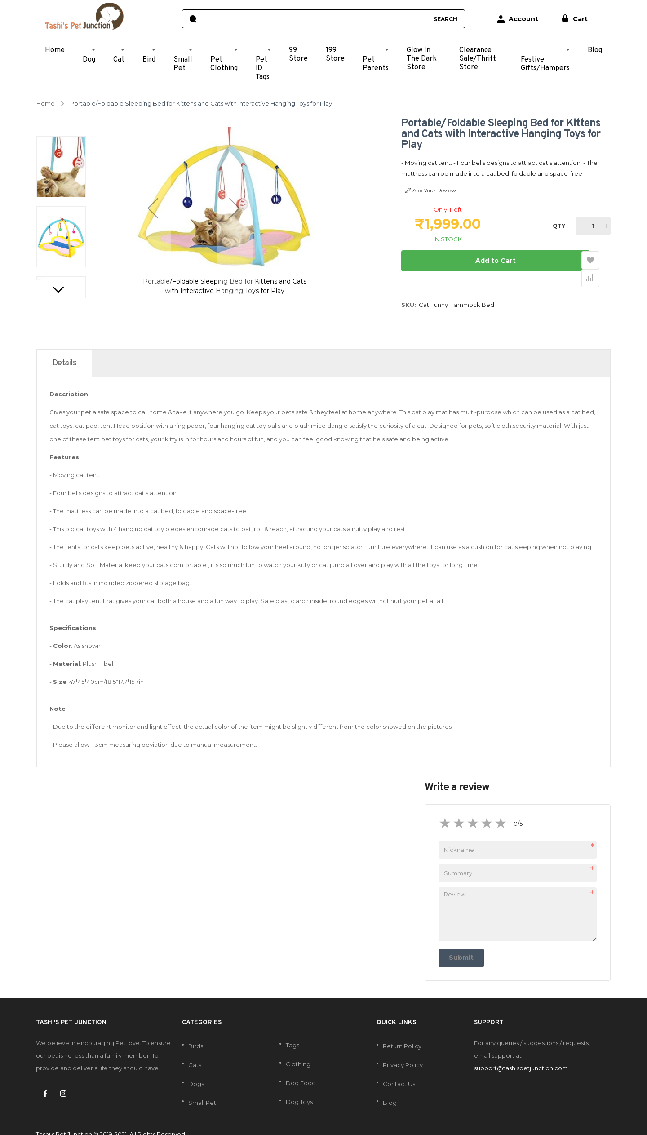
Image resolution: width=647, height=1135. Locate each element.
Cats (194, 1048)
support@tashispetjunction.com (521, 1051)
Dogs (196, 1067)
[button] (153, 208)
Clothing (298, 1047)
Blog (390, 1086)
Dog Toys (299, 1085)
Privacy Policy (403, 1048)
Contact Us (399, 1067)
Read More (588, 173)
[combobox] (315, 19)
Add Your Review (430, 191)
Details (64, 346)
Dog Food (301, 1066)
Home (45, 103)
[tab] (64, 346)
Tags (292, 1029)
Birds (195, 1029)
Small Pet (202, 1086)
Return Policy (402, 1029)
